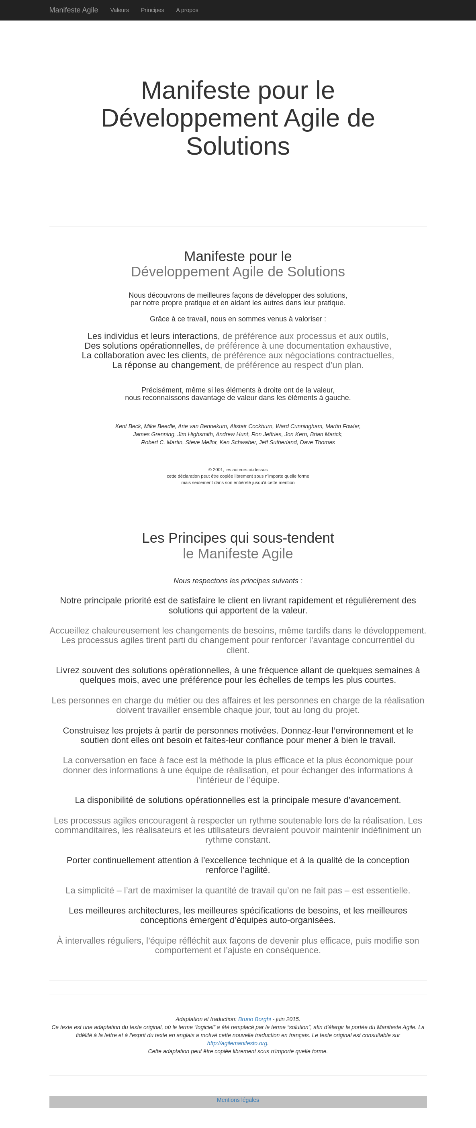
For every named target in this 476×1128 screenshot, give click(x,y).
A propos (187, 10)
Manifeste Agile (73, 10)
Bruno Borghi (254, 1019)
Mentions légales (238, 1100)
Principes (152, 10)
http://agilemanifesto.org (237, 1043)
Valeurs (119, 10)
